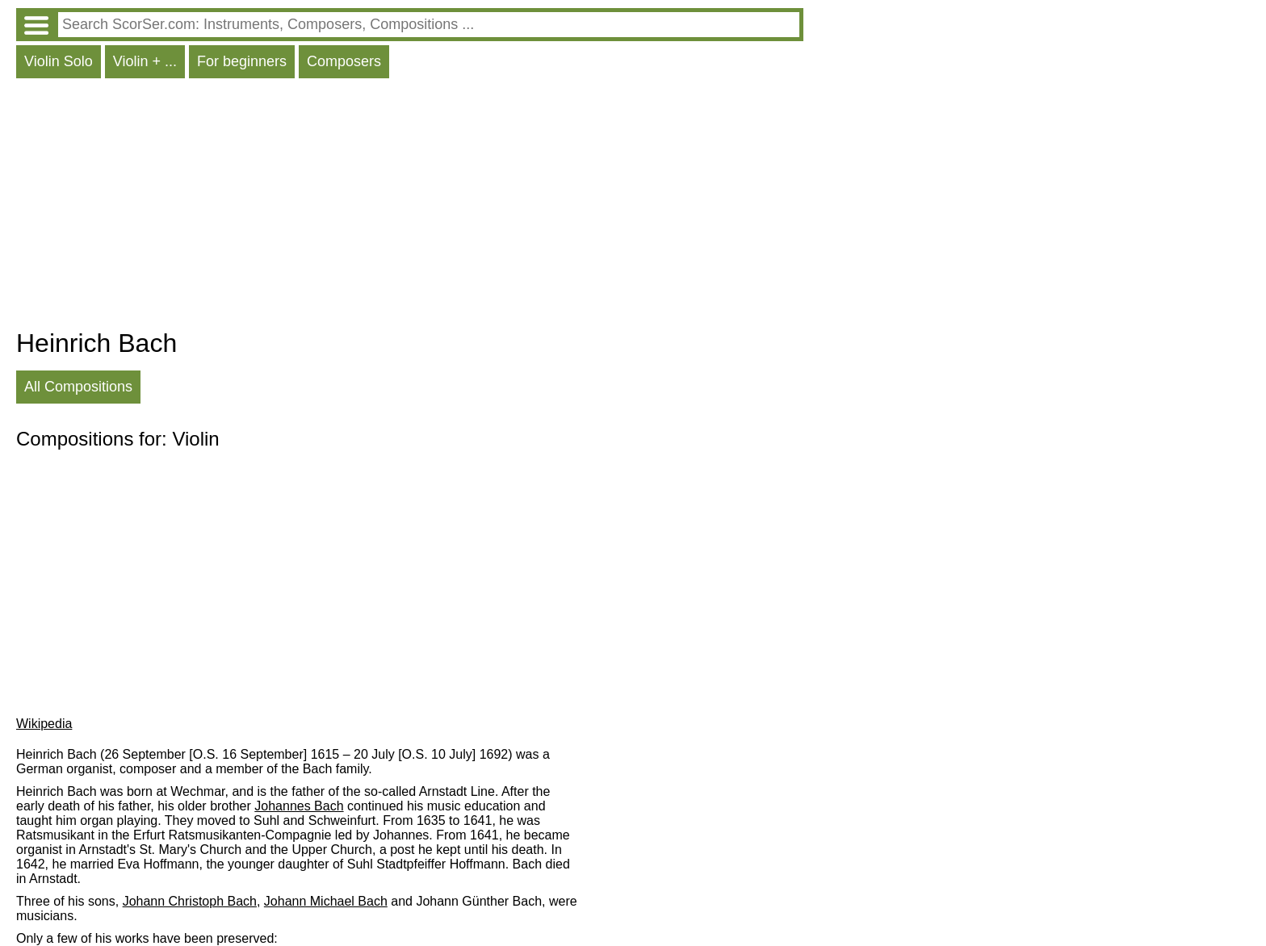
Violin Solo (58, 61)
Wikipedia (44, 723)
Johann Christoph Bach (190, 901)
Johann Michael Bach (326, 901)
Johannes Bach (298, 806)
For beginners (242, 61)
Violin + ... (145, 61)
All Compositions (78, 387)
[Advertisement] (409, 207)
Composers (344, 61)
